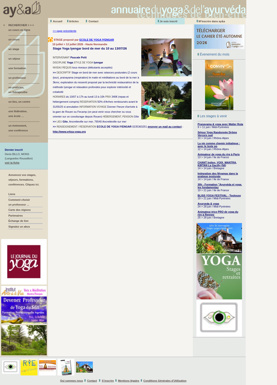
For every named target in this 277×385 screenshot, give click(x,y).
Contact (93, 21)
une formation (17, 68)
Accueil (57, 21)
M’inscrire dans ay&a (212, 21)
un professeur (17, 77)
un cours (13, 39)
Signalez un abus (19, 226)
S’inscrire (108, 380)
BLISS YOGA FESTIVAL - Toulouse (219, 195)
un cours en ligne (19, 29)
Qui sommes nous (71, 380)
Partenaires (15, 215)
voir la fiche (12, 162)
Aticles (74, 21)
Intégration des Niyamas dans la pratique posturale (218, 175)
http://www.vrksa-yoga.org (69, 131)
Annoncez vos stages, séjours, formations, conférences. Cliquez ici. (23, 179)
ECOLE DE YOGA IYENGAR (96, 39)
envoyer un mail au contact (165, 126)
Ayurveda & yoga (208, 203)
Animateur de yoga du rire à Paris (219, 154)
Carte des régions (19, 209)
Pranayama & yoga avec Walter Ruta (220, 124)
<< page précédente (64, 30)
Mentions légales (128, 380)
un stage (13, 49)
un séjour (14, 58)
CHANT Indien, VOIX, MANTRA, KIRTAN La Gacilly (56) (217, 164)
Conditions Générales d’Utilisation (165, 380)
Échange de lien (18, 220)
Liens (11, 194)
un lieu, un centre (19, 101)
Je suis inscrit (168, 21)
